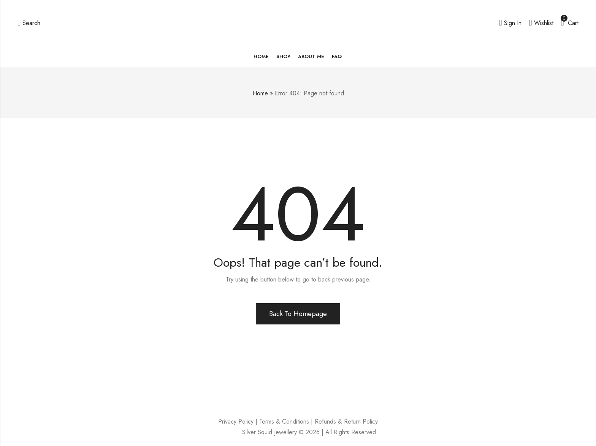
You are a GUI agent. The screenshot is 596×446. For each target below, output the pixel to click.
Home (260, 93)
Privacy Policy (236, 421)
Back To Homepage (298, 314)
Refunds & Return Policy (346, 421)
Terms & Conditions (284, 421)
